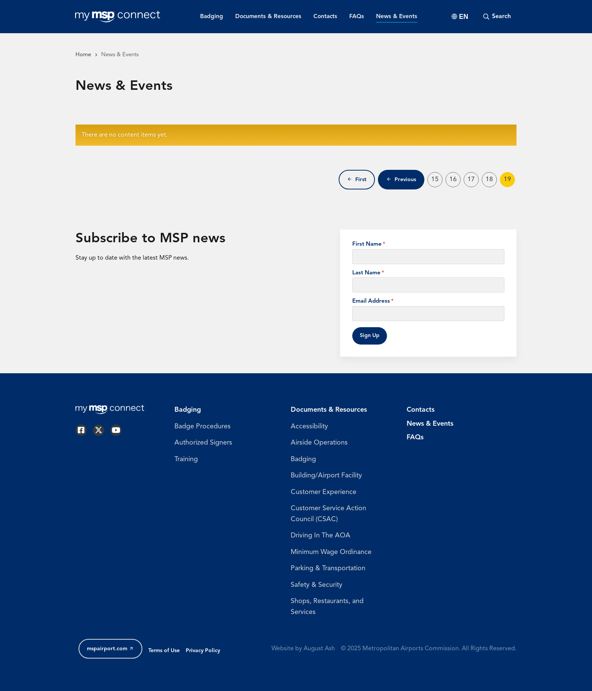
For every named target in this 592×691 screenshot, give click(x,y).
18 (491, 181)
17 (473, 181)
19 (509, 181)
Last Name (366, 273)
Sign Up (369, 336)
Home (83, 55)
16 (455, 181)
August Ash (319, 649)
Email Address (371, 301)
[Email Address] (428, 313)
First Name (367, 244)
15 (436, 181)
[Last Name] (428, 284)
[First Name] (428, 256)
